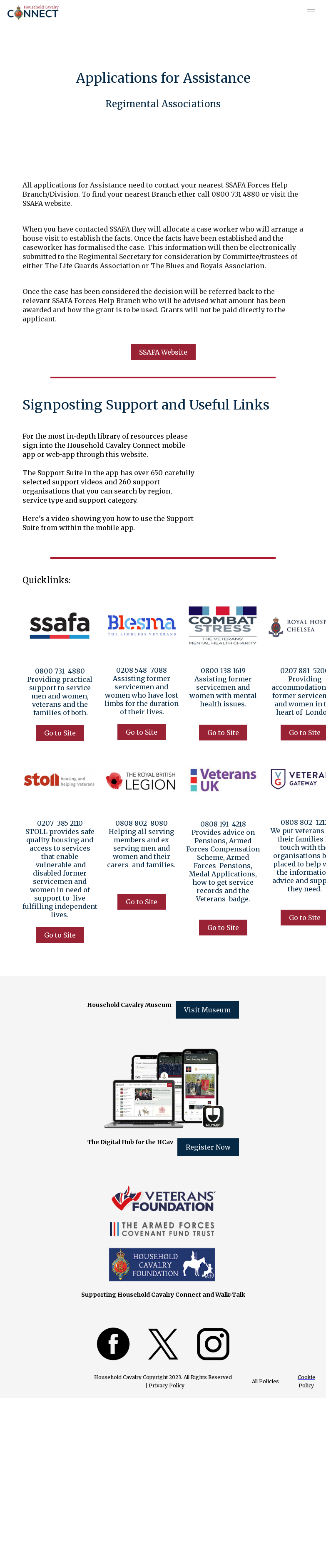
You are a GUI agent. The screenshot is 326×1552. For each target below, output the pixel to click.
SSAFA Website (163, 352)
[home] (33, 12)
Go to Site (60, 733)
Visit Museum (207, 1010)
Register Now (208, 1147)
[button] (311, 12)
